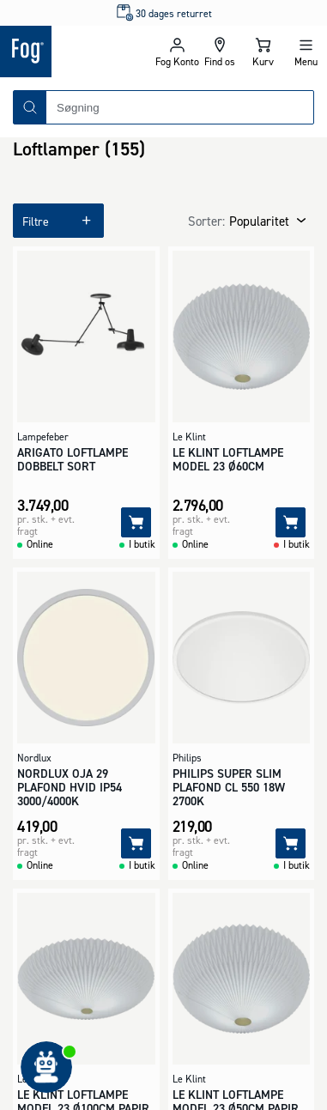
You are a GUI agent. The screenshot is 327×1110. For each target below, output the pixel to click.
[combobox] (179, 107)
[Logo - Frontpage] (77, 51)
